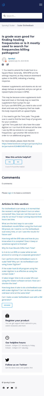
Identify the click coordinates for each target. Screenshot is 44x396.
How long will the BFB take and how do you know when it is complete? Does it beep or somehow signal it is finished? (20, 241)
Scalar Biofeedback (25, 25)
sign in (11, 193)
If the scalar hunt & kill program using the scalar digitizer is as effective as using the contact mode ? (20, 271)
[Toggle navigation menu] (40, 5)
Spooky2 (11, 58)
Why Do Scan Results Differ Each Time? (18, 248)
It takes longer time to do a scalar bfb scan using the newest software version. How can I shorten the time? (21, 281)
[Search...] (22, 16)
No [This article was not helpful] (18, 162)
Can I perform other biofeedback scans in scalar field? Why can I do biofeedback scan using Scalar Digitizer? (20, 262)
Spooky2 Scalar (8, 25)
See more (7, 305)
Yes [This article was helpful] (9, 162)
